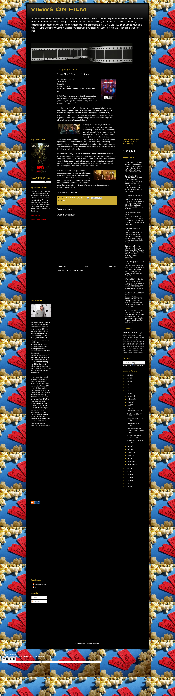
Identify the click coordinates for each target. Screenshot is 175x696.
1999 (142, 337)
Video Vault (130, 332)
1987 (130, 342)
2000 (124, 352)
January (130, 396)
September (131, 455)
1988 (136, 342)
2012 (125, 335)
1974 (124, 337)
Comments (36, 601)
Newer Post (62, 267)
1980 (135, 348)
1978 (133, 339)
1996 (141, 350)
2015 (128, 381)
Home (31, 37)
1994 (135, 350)
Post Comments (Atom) (75, 270)
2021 (128, 471)
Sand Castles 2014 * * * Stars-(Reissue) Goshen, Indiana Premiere (133, 178)
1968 (136, 346)
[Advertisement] (41, 101)
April (129, 405)
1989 (142, 342)
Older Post (112, 267)
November (131, 461)
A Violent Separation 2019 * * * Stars (134, 436)
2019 (64, 201)
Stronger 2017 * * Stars (133, 246)
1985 (130, 350)
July (129, 449)
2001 (124, 346)
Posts (35, 597)
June (129, 446)
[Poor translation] (12, 659)
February (130, 399)
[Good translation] (5, 659)
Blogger (96, 643)
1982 (141, 348)
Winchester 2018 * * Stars (134, 310)
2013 (128, 375)
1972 (141, 346)
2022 (128, 474)
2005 (129, 352)
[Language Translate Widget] (134, 362)
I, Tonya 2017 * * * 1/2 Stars (134, 279)
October (130, 458)
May (129, 408)
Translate (137, 365)
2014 (128, 378)
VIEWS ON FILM (58, 9)
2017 (128, 387)
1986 (124, 342)
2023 (128, 477)
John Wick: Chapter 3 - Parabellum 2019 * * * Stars (135, 430)
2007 (130, 346)
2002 (127, 339)
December (131, 464)
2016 (128, 384)
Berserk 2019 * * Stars (135, 411)
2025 (128, 483)
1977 (130, 348)
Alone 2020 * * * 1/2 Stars (134, 162)
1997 (133, 344)
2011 (140, 335)
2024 (128, 480)
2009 (139, 352)
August (130, 452)
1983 (124, 350)
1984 (133, 335)
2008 (134, 352)
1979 (140, 339)
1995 (127, 344)
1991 (136, 337)
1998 (140, 344)
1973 (124, 348)
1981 (130, 337)
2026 (128, 486)
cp (35, 587)
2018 (128, 390)
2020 (128, 468)
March (129, 402)
